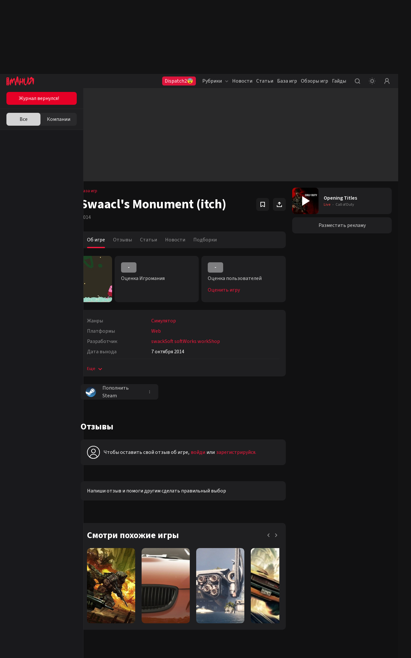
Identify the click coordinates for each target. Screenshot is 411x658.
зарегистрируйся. (245, 452)
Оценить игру (230, 290)
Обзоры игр (314, 81)
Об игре (105, 240)
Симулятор (173, 321)
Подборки (214, 240)
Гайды (339, 81)
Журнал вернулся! (39, 98)
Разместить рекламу (343, 225)
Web (165, 331)
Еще (104, 368)
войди (207, 452)
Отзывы (131, 240)
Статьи (264, 81)
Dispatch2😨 (179, 81)
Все (24, 119)
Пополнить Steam (116, 391)
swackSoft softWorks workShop (195, 341)
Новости (242, 81)
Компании (58, 119)
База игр (287, 81)
